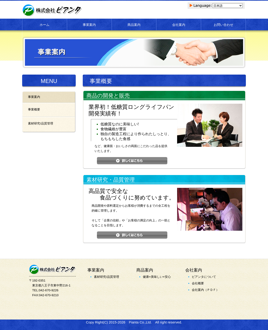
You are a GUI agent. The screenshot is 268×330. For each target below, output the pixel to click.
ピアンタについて (204, 276)
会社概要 (198, 283)
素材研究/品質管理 (106, 276)
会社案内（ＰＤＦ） (205, 290)
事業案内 (89, 25)
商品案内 (134, 25)
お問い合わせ (223, 25)
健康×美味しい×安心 (157, 276)
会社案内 (178, 25)
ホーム (44, 25)
